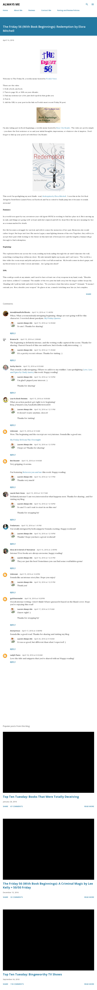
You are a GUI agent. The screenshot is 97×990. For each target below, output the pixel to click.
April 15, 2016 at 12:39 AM (44, 323)
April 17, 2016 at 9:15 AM (44, 609)
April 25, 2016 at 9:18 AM (44, 639)
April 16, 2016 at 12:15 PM (44, 444)
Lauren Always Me (24, 323)
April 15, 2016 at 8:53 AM (33, 366)
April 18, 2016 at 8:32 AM (32, 655)
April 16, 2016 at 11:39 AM (44, 350)
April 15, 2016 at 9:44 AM (32, 461)
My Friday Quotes (52, 318)
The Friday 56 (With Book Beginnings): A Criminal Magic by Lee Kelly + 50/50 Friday (48, 885)
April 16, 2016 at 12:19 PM (44, 533)
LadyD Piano (15, 655)
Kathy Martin (15, 366)
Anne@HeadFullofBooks (20, 312)
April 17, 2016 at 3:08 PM (32, 631)
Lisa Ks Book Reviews (19, 398)
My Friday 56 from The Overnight (25, 440)
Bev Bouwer (15, 461)
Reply (13, 333)
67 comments (16, 806)
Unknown (14, 431)
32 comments (16, 897)
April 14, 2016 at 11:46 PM (42, 312)
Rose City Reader (63, 128)
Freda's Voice (51, 79)
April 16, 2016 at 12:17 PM (44, 477)
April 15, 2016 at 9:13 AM (30, 431)
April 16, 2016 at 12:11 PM (44, 409)
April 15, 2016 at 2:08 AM (31, 339)
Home (5, 10)
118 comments (17, 984)
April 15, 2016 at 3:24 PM (30, 574)
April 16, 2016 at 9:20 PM (35, 598)
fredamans (14, 525)
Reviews (31, 10)
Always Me (11, 4)
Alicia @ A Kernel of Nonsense (22, 550)
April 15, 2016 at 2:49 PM (47, 550)
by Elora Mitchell (54, 196)
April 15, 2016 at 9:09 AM (40, 398)
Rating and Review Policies (68, 10)
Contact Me (46, 10)
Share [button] (88, 294)
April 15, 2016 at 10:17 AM (37, 493)
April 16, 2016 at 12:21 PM (44, 558)
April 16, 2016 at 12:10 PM (44, 377)
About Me (18, 10)
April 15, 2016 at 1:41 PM (31, 525)
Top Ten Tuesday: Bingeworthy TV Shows (32, 974)
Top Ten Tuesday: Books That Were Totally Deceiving (41, 797)
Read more (89, 806)
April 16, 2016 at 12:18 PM (44, 504)
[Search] (86, 4)
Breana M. (14, 339)
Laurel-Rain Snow (17, 493)
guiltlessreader (16, 598)
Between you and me (32, 472)
